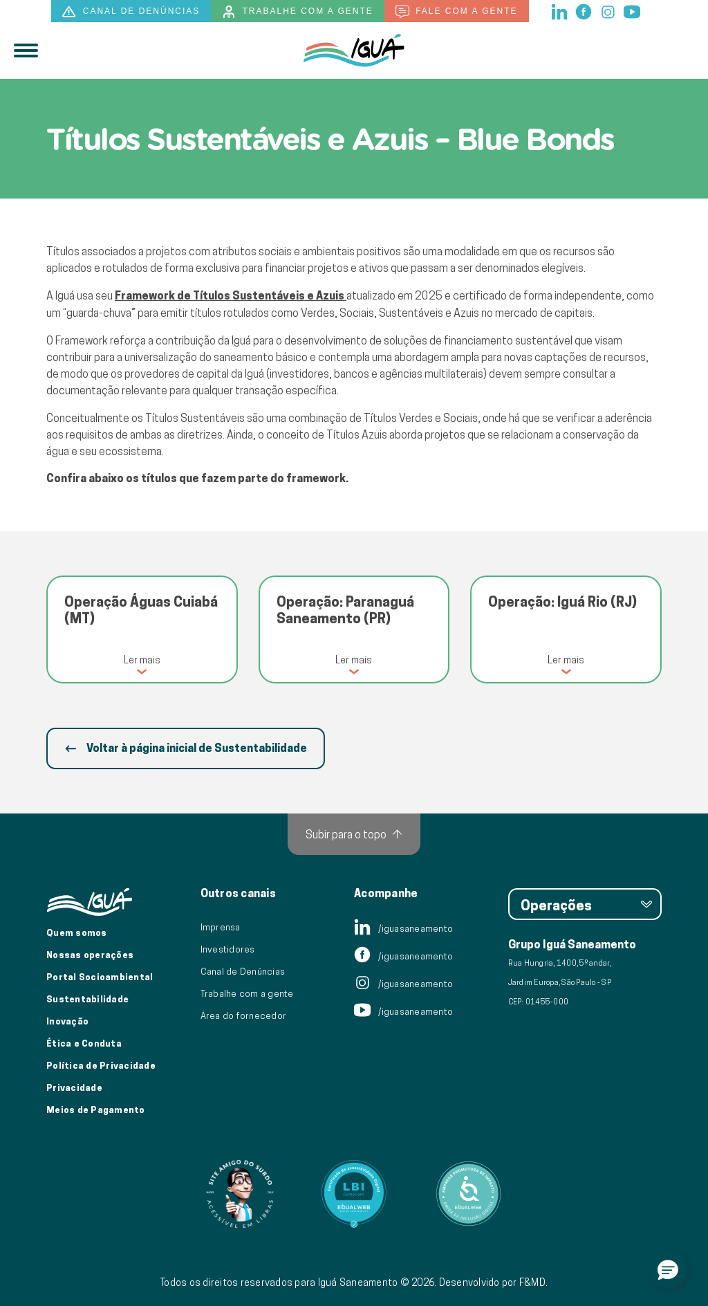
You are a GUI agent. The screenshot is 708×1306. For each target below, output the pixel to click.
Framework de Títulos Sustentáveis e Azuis (230, 295)
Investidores (228, 949)
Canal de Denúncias (243, 971)
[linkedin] (560, 10)
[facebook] (584, 10)
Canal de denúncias (131, 12)
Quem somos (76, 932)
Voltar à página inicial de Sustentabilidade (185, 748)
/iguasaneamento (403, 928)
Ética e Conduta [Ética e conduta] (84, 1043)
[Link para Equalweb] (354, 1194)
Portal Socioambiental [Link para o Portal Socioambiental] (99, 976)
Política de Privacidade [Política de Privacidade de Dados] (101, 1065)
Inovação (67, 1021)
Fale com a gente (456, 12)
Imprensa (221, 926)
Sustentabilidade (87, 998)
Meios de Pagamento (95, 1109)
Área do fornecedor (244, 1015)
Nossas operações (89, 954)
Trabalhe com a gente (297, 12)
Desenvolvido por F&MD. (493, 1282)
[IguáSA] (354, 50)
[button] (668, 1269)
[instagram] (608, 10)
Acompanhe (386, 893)
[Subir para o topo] (354, 834)
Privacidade (74, 1087)
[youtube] (632, 10)
